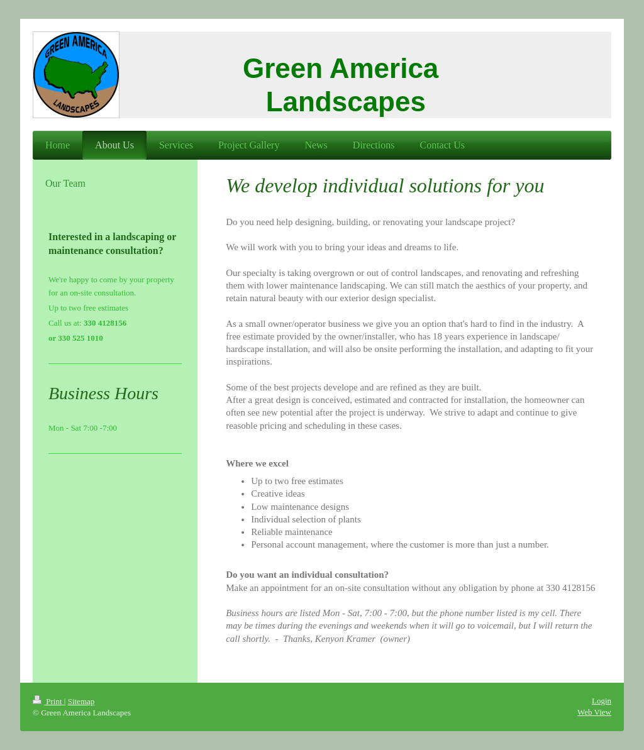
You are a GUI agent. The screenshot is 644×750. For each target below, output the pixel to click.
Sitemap (81, 701)
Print (48, 701)
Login (601, 700)
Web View (594, 712)
